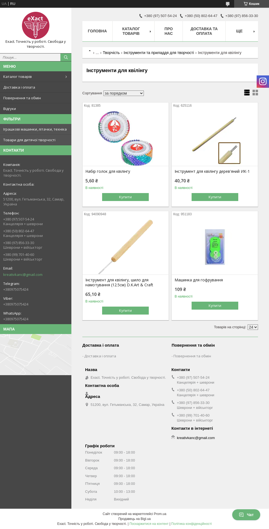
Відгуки (9, 108)
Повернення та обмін (22, 97)
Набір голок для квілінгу (107, 171)
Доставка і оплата (19, 87)
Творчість (111, 52)
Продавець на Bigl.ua (134, 519)
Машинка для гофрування (199, 280)
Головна (97, 31)
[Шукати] (65, 57)
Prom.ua (160, 514)
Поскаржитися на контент (149, 524)
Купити (125, 196)
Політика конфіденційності (191, 524)
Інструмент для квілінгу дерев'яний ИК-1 (212, 171)
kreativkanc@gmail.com (23, 274)
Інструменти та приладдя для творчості (159, 52)
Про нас (168, 31)
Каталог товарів (17, 76)
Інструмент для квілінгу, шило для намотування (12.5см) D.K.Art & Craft (119, 282)
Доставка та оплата (204, 31)
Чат (246, 514)
